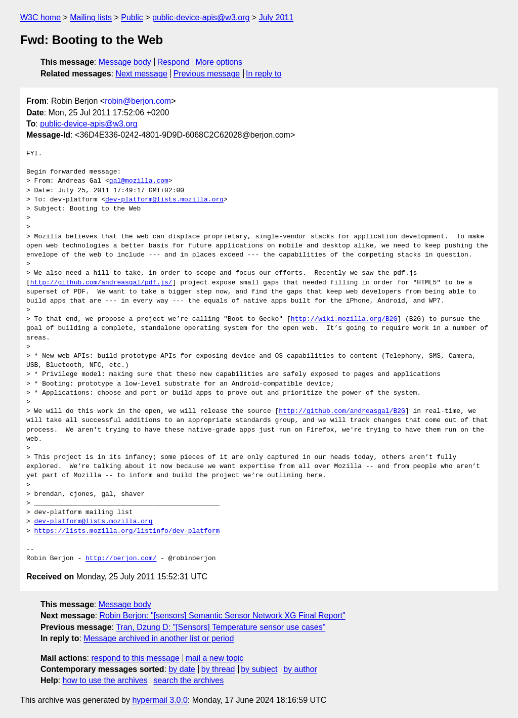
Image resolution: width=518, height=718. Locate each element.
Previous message (207, 73)
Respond (173, 62)
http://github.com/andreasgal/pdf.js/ (101, 282)
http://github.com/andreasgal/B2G (342, 411)
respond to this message (135, 658)
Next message (141, 73)
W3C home (40, 17)
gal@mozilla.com (138, 181)
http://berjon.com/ (120, 558)
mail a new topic (215, 658)
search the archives (189, 680)
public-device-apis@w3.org (200, 17)
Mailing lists (91, 17)
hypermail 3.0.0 (159, 700)
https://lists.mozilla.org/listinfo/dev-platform (127, 531)
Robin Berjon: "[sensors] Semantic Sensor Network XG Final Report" (223, 615)
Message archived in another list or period (158, 638)
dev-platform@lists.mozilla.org (164, 199)
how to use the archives (105, 680)
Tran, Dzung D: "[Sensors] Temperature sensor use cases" (220, 627)
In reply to (263, 73)
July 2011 (276, 17)
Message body (125, 62)
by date (181, 669)
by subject (259, 669)
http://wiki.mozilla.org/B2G (344, 319)
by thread (218, 669)
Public (132, 17)
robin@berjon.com (138, 101)
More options (219, 62)
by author (300, 669)
